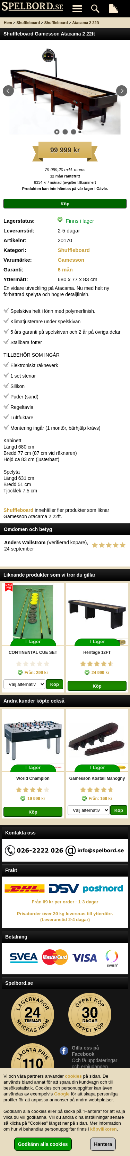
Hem (8, 23)
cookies (73, 1076)
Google (62, 1093)
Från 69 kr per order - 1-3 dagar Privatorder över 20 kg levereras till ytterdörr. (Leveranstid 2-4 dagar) (65, 910)
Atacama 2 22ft (85, 23)
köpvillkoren (103, 1129)
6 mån (65, 269)
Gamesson (71, 260)
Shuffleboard (28, 23)
